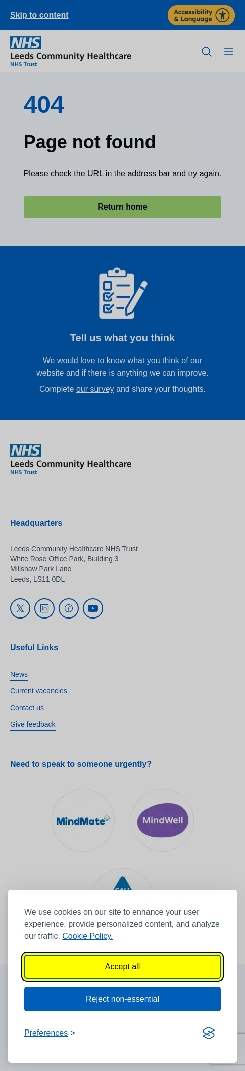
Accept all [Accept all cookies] (122, 966)
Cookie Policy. (87, 936)
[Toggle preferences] (49, 1033)
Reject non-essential (122, 999)
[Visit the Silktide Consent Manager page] (209, 1033)
